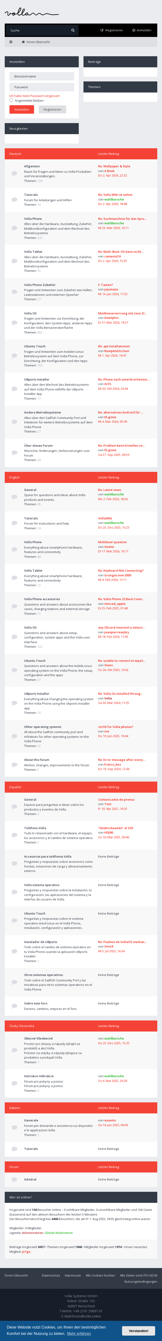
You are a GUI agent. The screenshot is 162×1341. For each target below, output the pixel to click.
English (14, 477)
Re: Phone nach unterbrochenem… (123, 379)
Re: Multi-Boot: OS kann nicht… (121, 251)
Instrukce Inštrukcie (39, 1076)
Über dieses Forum (38, 445)
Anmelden (17, 62)
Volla (108, 698)
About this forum (36, 760)
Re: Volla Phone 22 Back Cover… (121, 599)
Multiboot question (112, 542)
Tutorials (31, 195)
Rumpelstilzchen (116, 351)
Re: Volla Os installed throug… (120, 693)
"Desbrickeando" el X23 (115, 828)
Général (30, 1179)
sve (106, 731)
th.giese (110, 417)
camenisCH (112, 256)
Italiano (14, 1108)
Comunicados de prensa (116, 799)
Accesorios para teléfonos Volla (47, 856)
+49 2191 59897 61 (88, 1311)
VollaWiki (105, 518)
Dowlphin (111, 318)
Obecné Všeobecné (38, 1038)
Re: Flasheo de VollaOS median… (122, 942)
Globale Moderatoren (58, 1233)
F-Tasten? (105, 285)
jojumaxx (111, 289)
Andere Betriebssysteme (42, 412)
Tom (107, 804)
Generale (31, 1120)
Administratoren (32, 1233)
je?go (26, 1251)
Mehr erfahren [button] (79, 1334)
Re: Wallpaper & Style (114, 166)
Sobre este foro (35, 1003)
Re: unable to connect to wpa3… (121, 660)
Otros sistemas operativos (43, 975)
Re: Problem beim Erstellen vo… (121, 445)
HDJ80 (108, 832)
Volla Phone (33, 219)
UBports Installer (36, 379)
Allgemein (32, 166)
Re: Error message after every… (121, 760)
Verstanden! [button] (138, 1331)
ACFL (108, 384)
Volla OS (30, 313)
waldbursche (114, 199)
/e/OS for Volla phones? (115, 727)
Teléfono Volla (35, 828)
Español (15, 787)
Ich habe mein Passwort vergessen (34, 96)
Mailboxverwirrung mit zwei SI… (122, 313)
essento (110, 1120)
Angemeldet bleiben (26, 100)
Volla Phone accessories (42, 599)
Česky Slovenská (21, 1026)
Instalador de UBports (40, 942)
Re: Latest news (109, 490)
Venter (109, 547)
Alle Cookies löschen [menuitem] (100, 1275)
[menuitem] (142, 30)
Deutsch (15, 154)
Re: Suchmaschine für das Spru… (122, 219)
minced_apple (115, 604)
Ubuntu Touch (34, 346)
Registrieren (52, 109)
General (30, 490)
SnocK (109, 946)
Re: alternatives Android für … (120, 412)
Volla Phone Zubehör (40, 285)
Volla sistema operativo (41, 885)
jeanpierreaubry (116, 632)
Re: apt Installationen (114, 346)
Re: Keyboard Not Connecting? (121, 570)
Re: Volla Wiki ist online (115, 195)
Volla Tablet (33, 251)
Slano (108, 665)
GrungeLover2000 (117, 575)
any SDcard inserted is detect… (121, 627)
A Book (109, 171)
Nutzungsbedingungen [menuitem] (140, 1281)
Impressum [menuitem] (73, 1275)
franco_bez (112, 764)
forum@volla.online (86, 1316)
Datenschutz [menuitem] (51, 1275)
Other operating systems (42, 727)
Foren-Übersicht (16, 1275)
